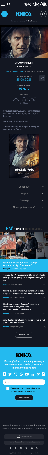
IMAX (22, 71)
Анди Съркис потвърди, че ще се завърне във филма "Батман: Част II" (24, 321)
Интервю (6, 269)
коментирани (33, 228)
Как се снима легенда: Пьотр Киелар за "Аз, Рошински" (20, 264)
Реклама (6, 425)
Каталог (22, 21)
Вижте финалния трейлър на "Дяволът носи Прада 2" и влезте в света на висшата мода (23, 292)
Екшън (6, 71)
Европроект (40, 425)
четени (19, 228)
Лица (5, 284)
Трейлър (24, 200)
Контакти (16, 425)
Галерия (24, 193)
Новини (6, 297)
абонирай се (24, 398)
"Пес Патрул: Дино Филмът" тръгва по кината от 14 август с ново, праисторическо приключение (21, 307)
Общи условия (28, 425)
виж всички (24, 335)
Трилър (15, 71)
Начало (13, 21)
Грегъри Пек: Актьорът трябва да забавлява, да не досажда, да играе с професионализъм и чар (24, 277)
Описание (24, 186)
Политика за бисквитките (36, 428)
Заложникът (32, 21)
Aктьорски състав (24, 207)
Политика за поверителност (12, 428)
